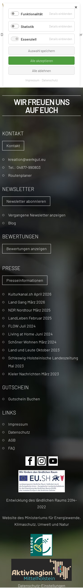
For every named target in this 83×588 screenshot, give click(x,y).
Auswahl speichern (41, 51)
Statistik (27, 26)
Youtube (53, 461)
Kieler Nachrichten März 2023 (33, 373)
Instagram (41, 461)
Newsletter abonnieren (26, 201)
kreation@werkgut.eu (27, 159)
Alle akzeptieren (41, 60)
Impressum (18, 423)
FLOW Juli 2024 (22, 325)
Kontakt (13, 145)
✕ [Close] (75, 7)
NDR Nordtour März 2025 (29, 309)
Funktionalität (32, 13)
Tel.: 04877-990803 (24, 167)
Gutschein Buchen (24, 398)
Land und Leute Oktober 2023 (34, 349)
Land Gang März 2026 (26, 301)
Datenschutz (19, 431)
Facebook (30, 461)
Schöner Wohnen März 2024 (32, 341)
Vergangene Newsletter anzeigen (37, 214)
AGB (11, 439)
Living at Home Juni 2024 (30, 333)
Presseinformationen (24, 280)
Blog (12, 222)
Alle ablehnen (41, 70)
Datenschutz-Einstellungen (41, 585)
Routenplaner (20, 175)
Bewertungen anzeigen (26, 248)
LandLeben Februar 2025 (30, 317)
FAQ (11, 447)
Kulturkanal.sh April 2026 (29, 293)
